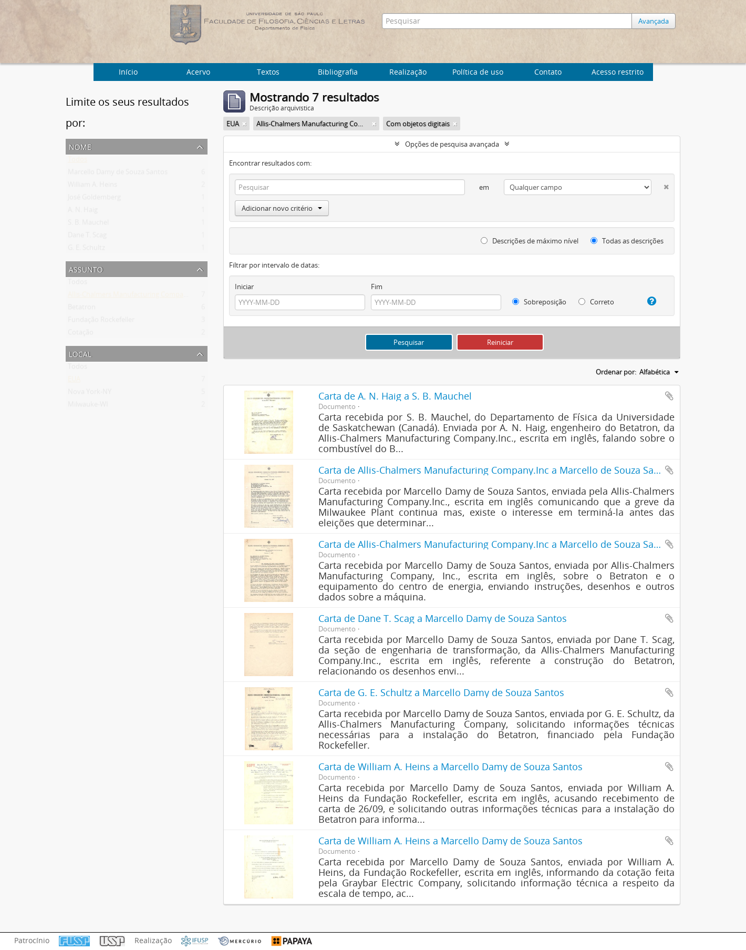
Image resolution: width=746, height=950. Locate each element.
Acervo (198, 72)
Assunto (86, 268)
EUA (74, 381)
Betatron (82, 309)
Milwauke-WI (88, 406)
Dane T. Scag (87, 237)
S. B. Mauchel (88, 224)
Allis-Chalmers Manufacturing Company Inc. (136, 296)
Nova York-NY (89, 394)
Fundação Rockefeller (101, 321)
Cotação (81, 334)
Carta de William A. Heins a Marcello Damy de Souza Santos (450, 766)
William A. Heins (92, 186)
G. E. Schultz (86, 249)
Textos (268, 72)
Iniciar (244, 286)
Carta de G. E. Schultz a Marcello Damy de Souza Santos (441, 692)
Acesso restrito (618, 72)
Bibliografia (338, 72)
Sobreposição (539, 302)
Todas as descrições (627, 241)
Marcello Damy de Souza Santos (118, 174)
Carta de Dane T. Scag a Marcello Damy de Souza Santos (442, 618)
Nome (80, 146)
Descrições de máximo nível (529, 241)
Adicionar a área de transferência (669, 396)
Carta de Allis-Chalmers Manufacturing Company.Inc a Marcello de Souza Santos (495, 470)
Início (128, 72)
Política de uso (477, 72)
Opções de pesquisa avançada (452, 144)
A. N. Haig (83, 212)
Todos (77, 161)
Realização (408, 72)
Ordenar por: (616, 371)
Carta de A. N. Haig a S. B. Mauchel (395, 396)
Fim (376, 286)
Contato (548, 72)
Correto (596, 302)
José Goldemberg (94, 199)
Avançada (655, 21)
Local (80, 353)
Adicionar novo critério (282, 208)
